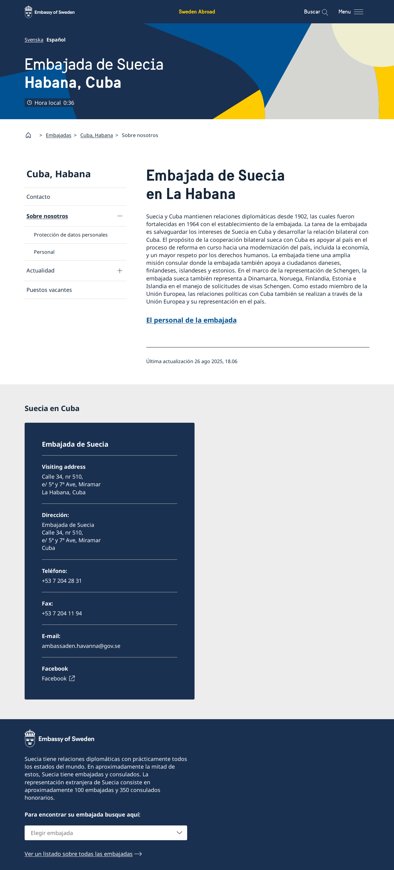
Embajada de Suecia (94, 73)
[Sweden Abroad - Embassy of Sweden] (55, 11)
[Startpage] (31, 135)
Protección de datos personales (71, 234)
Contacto (38, 196)
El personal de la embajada (191, 319)
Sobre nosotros (47, 216)
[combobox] (106, 832)
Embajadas (58, 135)
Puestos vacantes (49, 289)
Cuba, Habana (96, 135)
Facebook (54, 678)
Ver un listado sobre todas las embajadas (79, 853)
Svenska (34, 39)
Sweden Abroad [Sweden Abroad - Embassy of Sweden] (197, 11)
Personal (44, 251)
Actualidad (40, 270)
